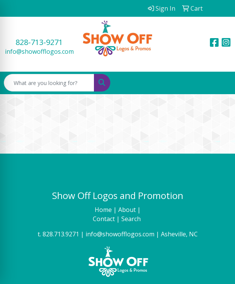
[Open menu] (219, 82)
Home (104, 209)
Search (131, 219)
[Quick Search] (49, 82)
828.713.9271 (61, 234)
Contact (104, 219)
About (127, 209)
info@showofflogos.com (39, 51)
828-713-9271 (39, 42)
